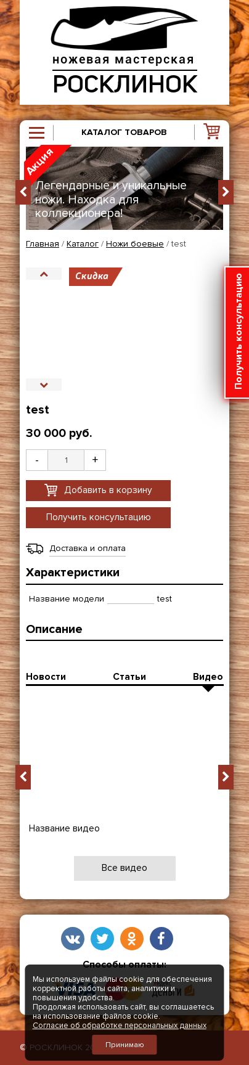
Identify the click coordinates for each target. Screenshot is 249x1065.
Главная (42, 244)
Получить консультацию (98, 517)
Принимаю (124, 1045)
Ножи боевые (135, 244)
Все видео (124, 868)
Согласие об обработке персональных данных (119, 1025)
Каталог (83, 244)
